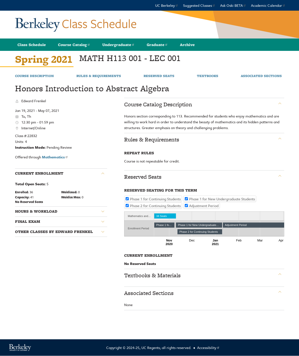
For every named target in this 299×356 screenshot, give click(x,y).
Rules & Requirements (98, 76)
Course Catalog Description (158, 104)
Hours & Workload (36, 211)
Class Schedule (31, 44)
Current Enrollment (39, 173)
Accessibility (208, 347)
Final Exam (27, 221)
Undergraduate (118, 44)
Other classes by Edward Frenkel (54, 231)
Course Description (34, 76)
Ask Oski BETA (233, 5)
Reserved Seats (159, 76)
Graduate (157, 44)
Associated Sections (261, 76)
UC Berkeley (166, 5)
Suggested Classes (199, 5)
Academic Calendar (268, 5)
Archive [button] (187, 44)
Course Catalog (74, 44)
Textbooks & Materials (152, 275)
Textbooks (207, 76)
